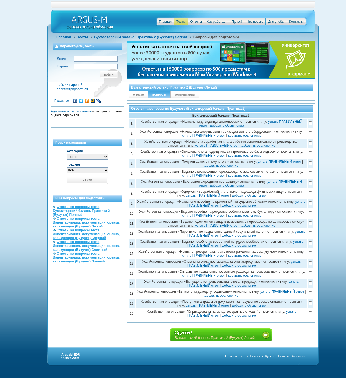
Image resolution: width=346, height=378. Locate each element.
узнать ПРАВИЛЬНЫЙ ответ (203, 135)
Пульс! (237, 22)
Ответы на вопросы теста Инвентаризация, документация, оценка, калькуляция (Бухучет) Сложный (86, 246)
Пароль (63, 66)
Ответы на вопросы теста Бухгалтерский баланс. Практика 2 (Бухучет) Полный (81, 211)
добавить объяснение (227, 125)
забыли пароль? (69, 85)
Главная (165, 22)
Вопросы (256, 356)
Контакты (296, 22)
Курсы (269, 356)
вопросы (159, 94)
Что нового (255, 22)
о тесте (138, 94)
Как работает (217, 22)
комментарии (185, 94)
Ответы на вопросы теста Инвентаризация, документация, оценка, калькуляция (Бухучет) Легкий (86, 222)
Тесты (180, 22)
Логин (61, 59)
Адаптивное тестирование (71, 111)
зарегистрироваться (72, 89)
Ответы (196, 22)
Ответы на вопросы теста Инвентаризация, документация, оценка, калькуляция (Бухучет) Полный (86, 257)
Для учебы (276, 22)
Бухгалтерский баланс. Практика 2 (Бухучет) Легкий (140, 37)
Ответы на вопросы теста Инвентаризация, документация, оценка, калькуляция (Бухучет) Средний (86, 234)
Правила (283, 356)
